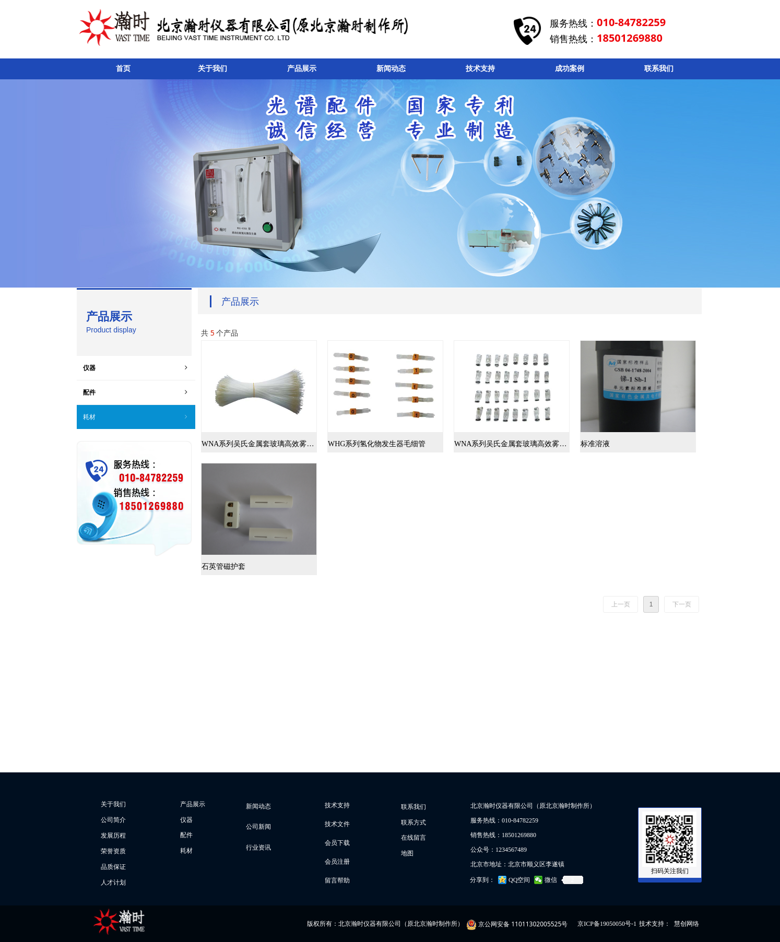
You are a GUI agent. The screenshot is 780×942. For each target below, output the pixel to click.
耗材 (136, 417)
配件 (136, 392)
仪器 (136, 368)
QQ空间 (519, 880)
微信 (551, 880)
